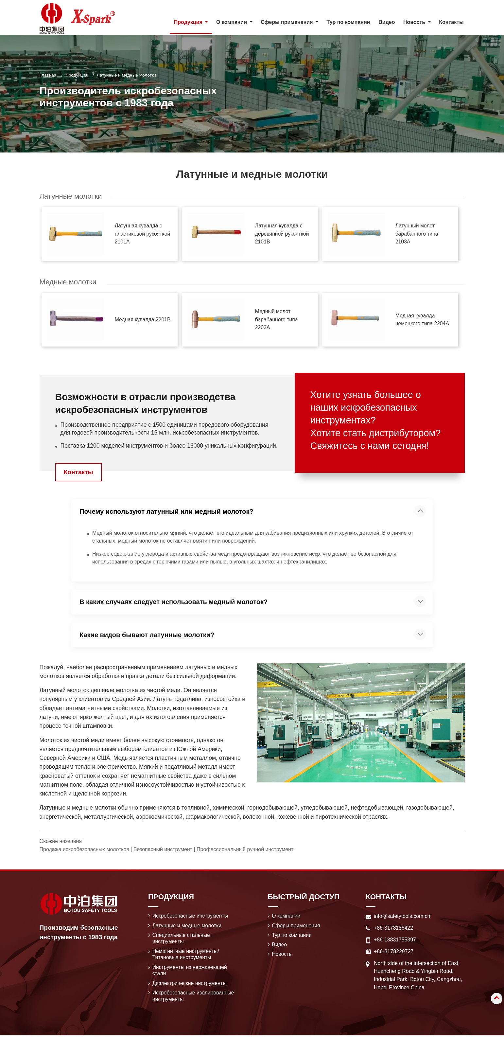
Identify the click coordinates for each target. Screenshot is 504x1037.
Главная (48, 75)
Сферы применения (296, 926)
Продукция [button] (189, 22)
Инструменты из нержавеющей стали (190, 971)
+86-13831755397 (395, 940)
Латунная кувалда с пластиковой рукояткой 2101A (143, 234)
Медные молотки (68, 282)
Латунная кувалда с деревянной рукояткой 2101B (282, 234)
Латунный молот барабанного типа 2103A (417, 234)
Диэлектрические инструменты (190, 984)
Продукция (76, 75)
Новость (282, 955)
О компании (286, 916)
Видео (386, 22)
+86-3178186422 (393, 928)
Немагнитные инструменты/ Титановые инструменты (186, 955)
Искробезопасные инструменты (190, 916)
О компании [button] (232, 22)
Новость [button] (415, 22)
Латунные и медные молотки (187, 926)
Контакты (451, 22)
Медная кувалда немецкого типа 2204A (422, 320)
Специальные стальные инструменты (181, 939)
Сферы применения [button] (287, 22)
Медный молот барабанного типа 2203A (276, 320)
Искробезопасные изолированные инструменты (193, 997)
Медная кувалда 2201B (143, 320)
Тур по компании (348, 22)
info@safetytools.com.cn (402, 916)
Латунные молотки (71, 196)
